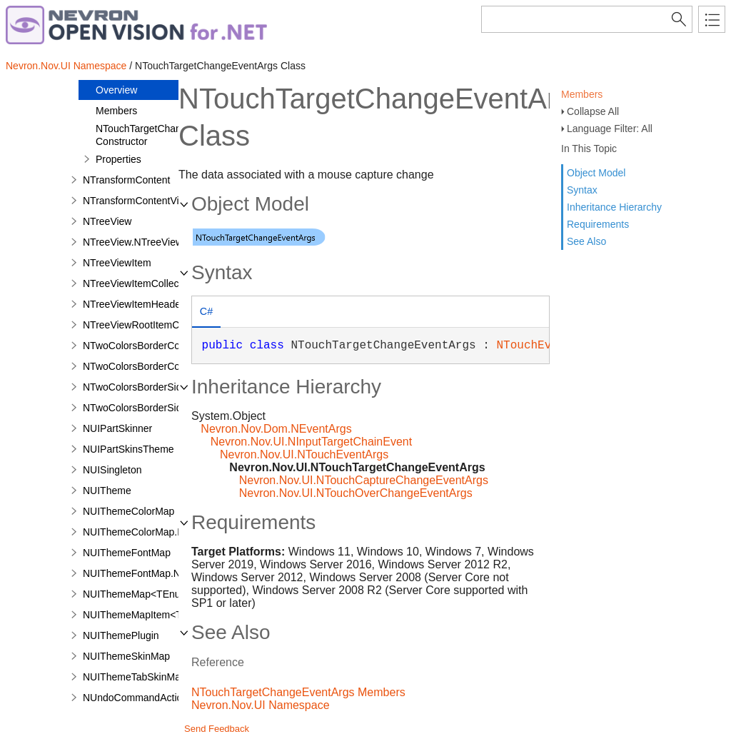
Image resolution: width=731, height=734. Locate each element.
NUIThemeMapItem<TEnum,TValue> (165, 614)
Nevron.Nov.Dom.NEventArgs (276, 429)
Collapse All (593, 111)
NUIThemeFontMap (127, 552)
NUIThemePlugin (121, 635)
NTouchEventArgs (547, 345)
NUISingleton (112, 470)
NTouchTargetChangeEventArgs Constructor (167, 135)
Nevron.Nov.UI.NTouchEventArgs (304, 454)
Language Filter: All (609, 128)
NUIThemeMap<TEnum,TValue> (155, 594)
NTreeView (107, 221)
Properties (118, 159)
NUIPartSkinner (117, 428)
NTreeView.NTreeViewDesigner (153, 242)
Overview (116, 90)
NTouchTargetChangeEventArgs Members (298, 692)
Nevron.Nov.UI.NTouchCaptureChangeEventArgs (363, 480)
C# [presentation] (206, 311)
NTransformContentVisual (140, 200)
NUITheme (107, 490)
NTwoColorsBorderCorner (140, 345)
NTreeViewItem (117, 262)
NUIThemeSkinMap (126, 656)
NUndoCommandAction (135, 697)
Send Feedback (216, 728)
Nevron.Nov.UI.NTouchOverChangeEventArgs (356, 493)
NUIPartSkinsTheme (128, 449)
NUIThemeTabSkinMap (134, 677)
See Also (586, 241)
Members (582, 94)
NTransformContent (126, 180)
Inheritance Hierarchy (614, 207)
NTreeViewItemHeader (133, 304)
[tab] (206, 313)
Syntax (582, 190)
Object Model (596, 173)
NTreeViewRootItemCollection (149, 325)
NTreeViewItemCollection (139, 283)
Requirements (598, 224)
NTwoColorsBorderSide (135, 387)
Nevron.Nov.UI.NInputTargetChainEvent (312, 442)
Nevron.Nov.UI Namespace (66, 65)
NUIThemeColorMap (128, 511)
